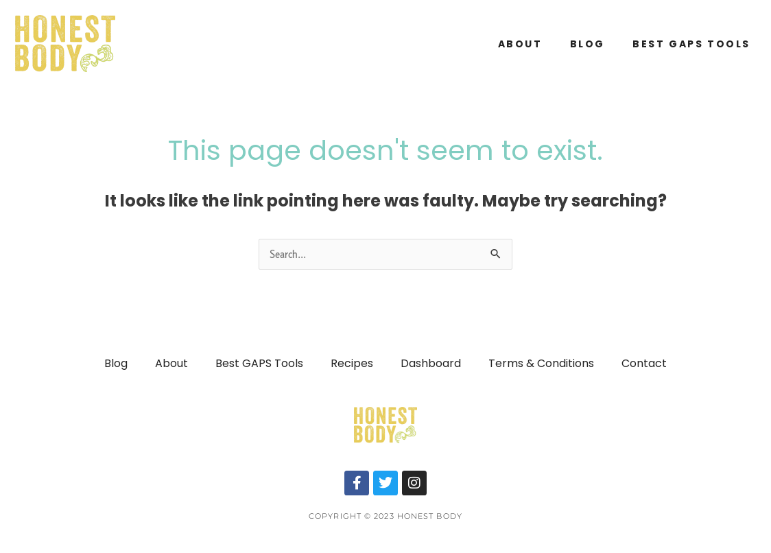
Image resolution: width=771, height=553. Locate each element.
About (520, 44)
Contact (644, 363)
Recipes (352, 363)
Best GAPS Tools (691, 44)
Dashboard (431, 363)
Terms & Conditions (541, 363)
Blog (587, 44)
